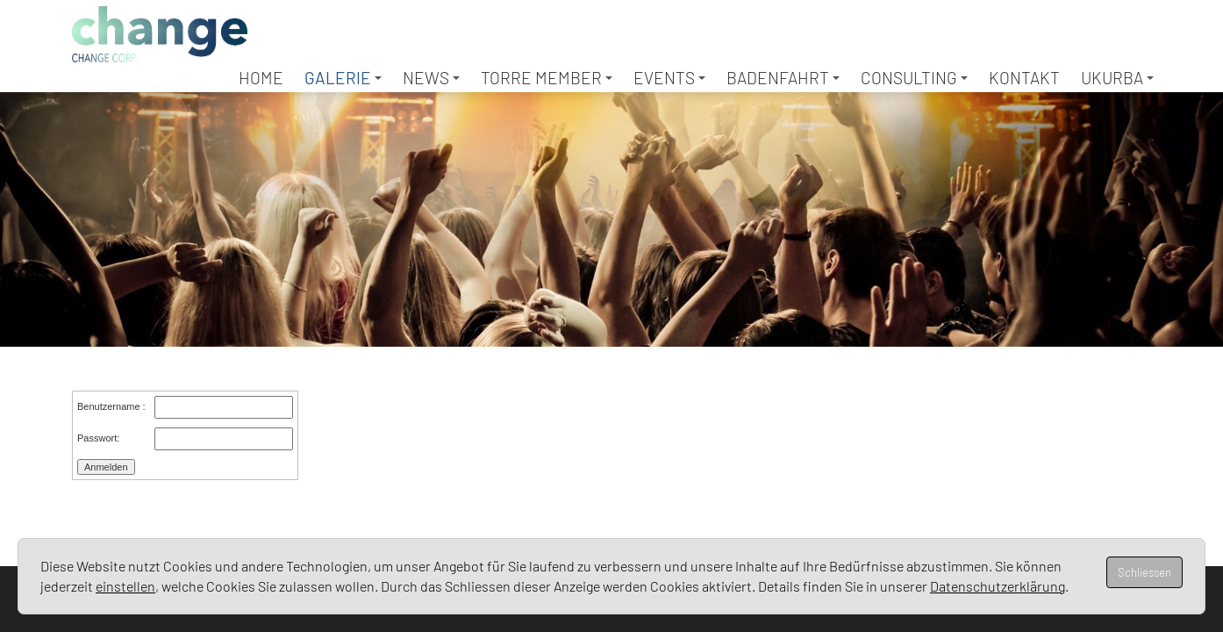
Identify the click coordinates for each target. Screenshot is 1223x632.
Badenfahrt (783, 78)
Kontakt (1024, 78)
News (431, 78)
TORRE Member (546, 78)
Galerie (343, 78)
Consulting (914, 78)
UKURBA (1117, 78)
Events (669, 78)
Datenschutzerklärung (997, 586)
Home (261, 78)
